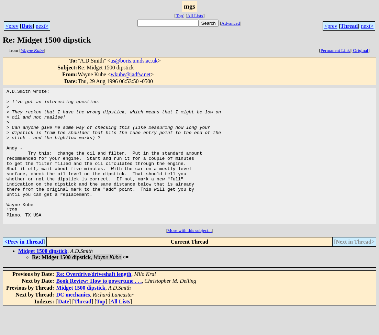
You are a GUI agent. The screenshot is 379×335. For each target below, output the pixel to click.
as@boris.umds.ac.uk (134, 61)
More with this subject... (189, 257)
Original (360, 50)
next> (42, 26)
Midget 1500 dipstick (42, 278)
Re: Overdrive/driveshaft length (94, 301)
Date (27, 26)
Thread (349, 26)
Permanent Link (335, 50)
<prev (11, 26)
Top (179, 15)
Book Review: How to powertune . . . (99, 308)
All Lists (195, 15)
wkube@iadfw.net (131, 74)
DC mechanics (73, 321)
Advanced (230, 23)
